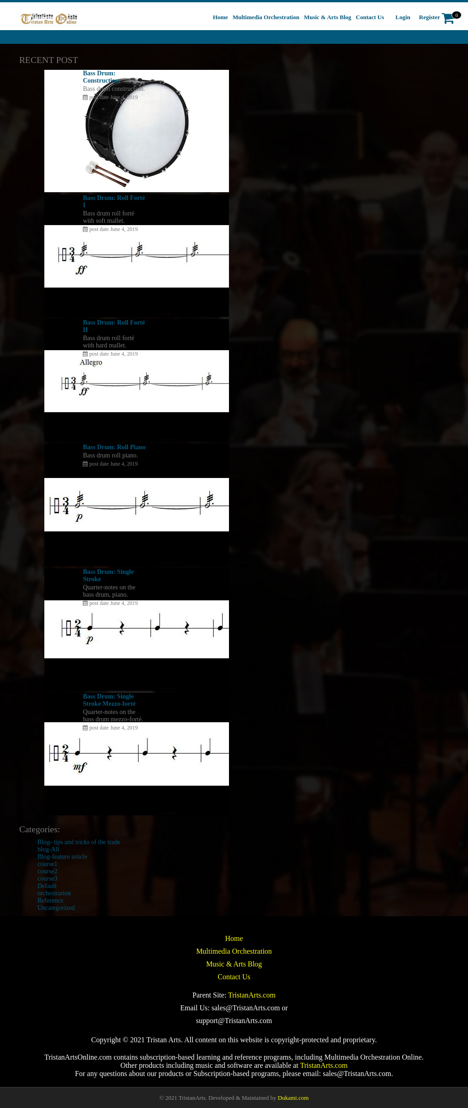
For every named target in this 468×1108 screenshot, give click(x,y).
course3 (47, 878)
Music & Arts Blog (234, 964)
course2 (47, 871)
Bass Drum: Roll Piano (114, 447)
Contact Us (234, 977)
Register (429, 17)
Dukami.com (293, 1097)
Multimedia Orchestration (234, 951)
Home (234, 938)
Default (47, 885)
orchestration (54, 893)
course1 (47, 864)
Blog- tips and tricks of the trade (78, 842)
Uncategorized (56, 907)
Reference (50, 900)
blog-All (48, 849)
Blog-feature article (62, 856)
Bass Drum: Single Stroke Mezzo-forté (109, 700)
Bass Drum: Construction (101, 77)
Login (402, 17)
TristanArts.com (252, 995)
